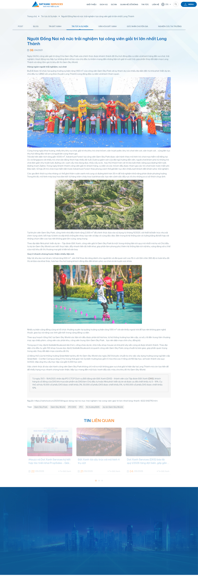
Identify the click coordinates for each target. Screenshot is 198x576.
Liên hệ (155, 4)
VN (164, 4)
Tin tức (144, 4)
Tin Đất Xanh (55, 29)
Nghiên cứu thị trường (170, 29)
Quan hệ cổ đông (129, 4)
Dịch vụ (103, 4)
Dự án (113, 4)
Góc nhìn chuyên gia (137, 29)
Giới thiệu (91, 4)
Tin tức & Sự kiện (49, 16)
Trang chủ (32, 16)
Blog (35, 29)
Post (20, 29)
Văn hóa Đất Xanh (107, 29)
